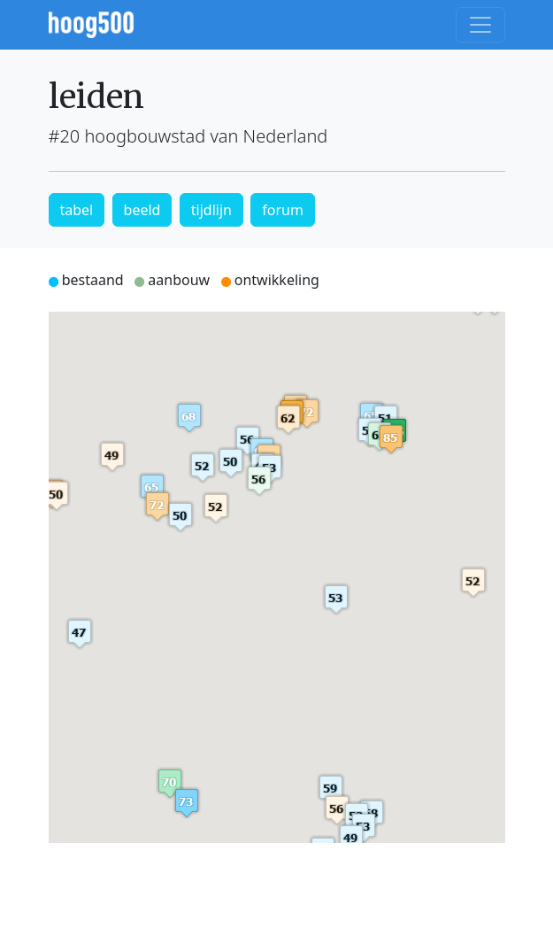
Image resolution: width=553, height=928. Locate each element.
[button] (391, 438)
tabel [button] (77, 210)
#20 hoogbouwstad (127, 136)
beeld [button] (142, 210)
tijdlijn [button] (211, 210)
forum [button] (282, 210)
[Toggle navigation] (480, 25)
